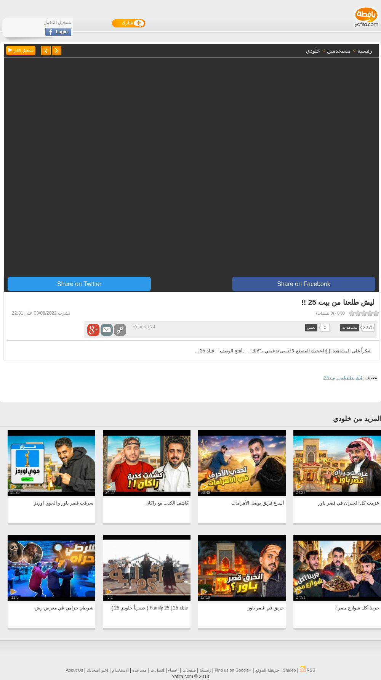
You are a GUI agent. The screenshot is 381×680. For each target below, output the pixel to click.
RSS (307, 670)
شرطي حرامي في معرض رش (64, 608)
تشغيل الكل (20, 50)
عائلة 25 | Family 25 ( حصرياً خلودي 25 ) (150, 608)
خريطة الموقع (267, 670)
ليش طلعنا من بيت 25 (343, 377)
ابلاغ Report (144, 327)
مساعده (139, 670)
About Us (74, 670)
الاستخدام (120, 670)
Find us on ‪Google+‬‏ (233, 670)
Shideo (289, 670)
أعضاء (173, 670)
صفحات (189, 670)
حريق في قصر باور (266, 608)
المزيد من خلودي (357, 419)
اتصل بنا (157, 670)
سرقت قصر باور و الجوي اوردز (63, 503)
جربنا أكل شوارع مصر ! (357, 608)
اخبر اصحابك (97, 670)
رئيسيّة (205, 670)
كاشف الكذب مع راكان (167, 503)
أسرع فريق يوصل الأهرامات (257, 503)
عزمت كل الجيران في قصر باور (348, 503)
